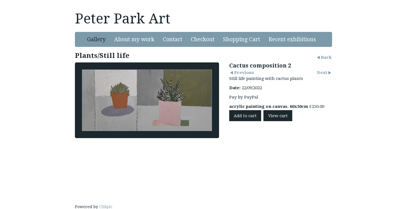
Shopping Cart (241, 39)
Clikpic (105, 206)
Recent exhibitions (292, 39)
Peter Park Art (122, 18)
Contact (172, 39)
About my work (134, 39)
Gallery (96, 39)
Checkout (203, 39)
